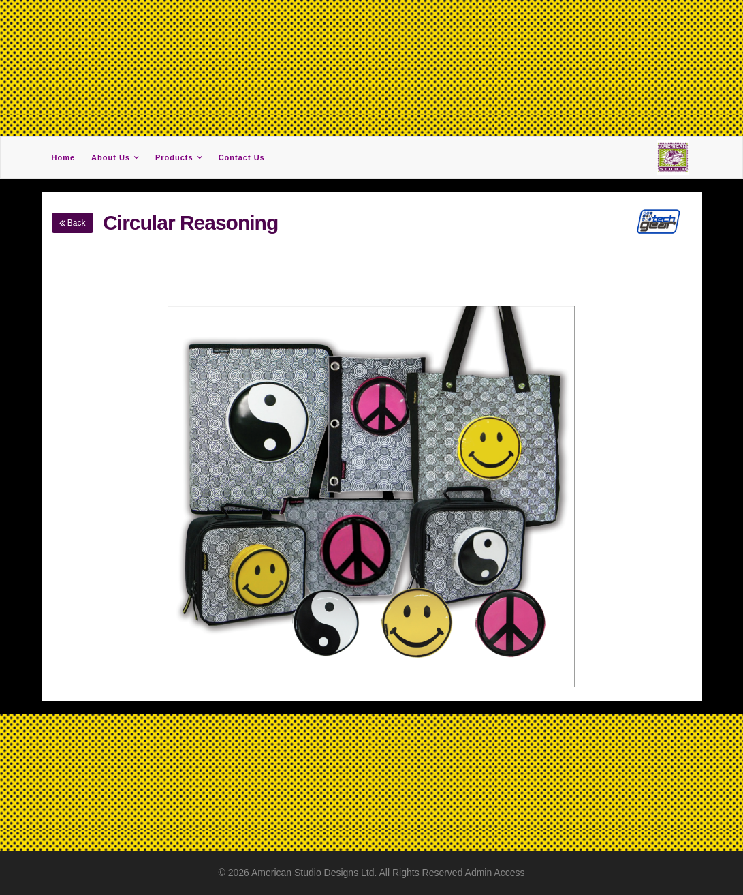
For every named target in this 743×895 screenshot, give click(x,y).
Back (72, 223)
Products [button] (174, 157)
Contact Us (242, 157)
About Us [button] (110, 157)
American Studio (287, 872)
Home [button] (64, 157)
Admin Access (495, 872)
